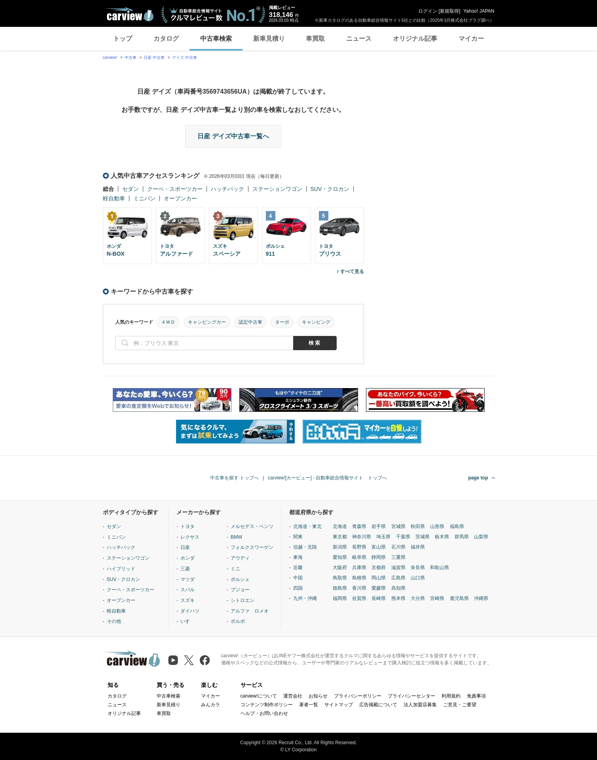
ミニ (235, 568)
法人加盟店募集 (420, 704)
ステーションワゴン (277, 189)
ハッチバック (227, 189)
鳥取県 (340, 578)
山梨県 (481, 536)
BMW (236, 537)
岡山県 (378, 578)
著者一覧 (308, 704)
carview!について (259, 696)
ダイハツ (189, 611)
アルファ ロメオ (250, 611)
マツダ (187, 579)
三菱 (185, 568)
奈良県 (418, 567)
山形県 (437, 526)
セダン (130, 189)
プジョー (240, 589)
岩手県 (378, 526)
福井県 (418, 547)
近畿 (298, 567)
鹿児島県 (459, 598)
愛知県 (340, 557)
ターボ (282, 322)
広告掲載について (378, 704)
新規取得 (449, 11)
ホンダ (187, 558)
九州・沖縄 (305, 598)
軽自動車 (114, 198)
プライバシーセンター (411, 696)
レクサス (189, 537)
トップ (122, 38)
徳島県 (340, 588)
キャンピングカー (207, 322)
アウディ (240, 558)
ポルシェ (240, 579)
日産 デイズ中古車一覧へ (233, 136)
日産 (185, 547)
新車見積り (269, 38)
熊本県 (398, 598)
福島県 (457, 526)
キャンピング (316, 322)
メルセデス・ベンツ (252, 526)
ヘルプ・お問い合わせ (264, 713)
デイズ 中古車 (184, 57)
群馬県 (462, 536)
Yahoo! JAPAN (478, 11)
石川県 (398, 547)
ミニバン (144, 198)
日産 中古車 (154, 57)
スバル (187, 589)
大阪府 (340, 567)
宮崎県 (437, 598)
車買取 (315, 38)
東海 (298, 557)
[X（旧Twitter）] (188, 660)
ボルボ (238, 621)
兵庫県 (359, 567)
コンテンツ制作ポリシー (267, 704)
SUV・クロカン (330, 189)
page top (478, 477)
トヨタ (187, 526)
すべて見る (352, 271)
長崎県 (378, 598)
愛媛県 (378, 588)
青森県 (359, 526)
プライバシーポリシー (357, 696)
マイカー (471, 38)
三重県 (398, 557)
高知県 (398, 588)
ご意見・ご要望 (459, 704)
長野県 (359, 547)
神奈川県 (361, 536)
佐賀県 (359, 598)
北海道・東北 (307, 526)
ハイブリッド (121, 568)
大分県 (418, 598)
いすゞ (187, 621)
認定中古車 (250, 322)
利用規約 (451, 696)
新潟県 (340, 547)
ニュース (358, 38)
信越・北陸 (305, 547)
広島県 (398, 578)
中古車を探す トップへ (234, 477)
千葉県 (403, 536)
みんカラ (210, 704)
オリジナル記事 (415, 38)
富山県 (378, 547)
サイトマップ (338, 704)
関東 (298, 536)
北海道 (340, 526)
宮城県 (398, 526)
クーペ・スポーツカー (175, 189)
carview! (110, 57)
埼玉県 (383, 536)
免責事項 (476, 696)
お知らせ (318, 696)
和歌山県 (439, 567)
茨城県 (422, 536)
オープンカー (180, 198)
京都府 (378, 567)
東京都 (340, 536)
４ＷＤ (168, 322)
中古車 (130, 57)
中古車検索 (216, 38)
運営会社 (292, 696)
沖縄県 (481, 598)
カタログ (166, 38)
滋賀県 (398, 567)
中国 (298, 578)
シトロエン (242, 600)
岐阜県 (359, 557)
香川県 (359, 588)
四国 (298, 588)
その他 (114, 621)
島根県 (359, 578)
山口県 (418, 578)
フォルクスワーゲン (252, 547)
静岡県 (378, 557)
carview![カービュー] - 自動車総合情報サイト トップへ (327, 477)
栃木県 (442, 536)
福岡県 (340, 598)
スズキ (187, 600)
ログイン (427, 11)
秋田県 (418, 526)
